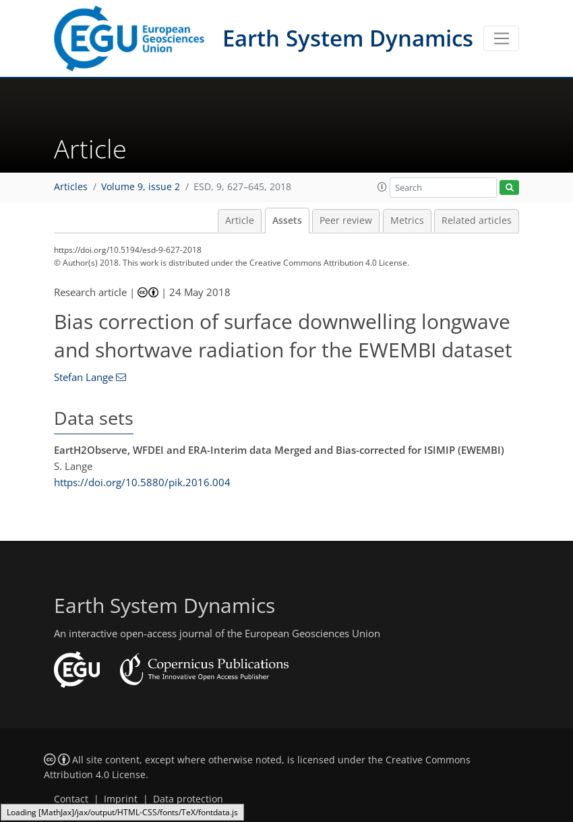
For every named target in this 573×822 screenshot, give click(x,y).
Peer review (346, 220)
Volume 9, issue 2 (140, 187)
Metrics (407, 220)
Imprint (121, 799)
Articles (71, 187)
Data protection (188, 799)
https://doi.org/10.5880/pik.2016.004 (142, 482)
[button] (382, 187)
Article (239, 220)
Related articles (477, 220)
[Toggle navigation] (501, 38)
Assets (287, 220)
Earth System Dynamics (347, 38)
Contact (71, 799)
